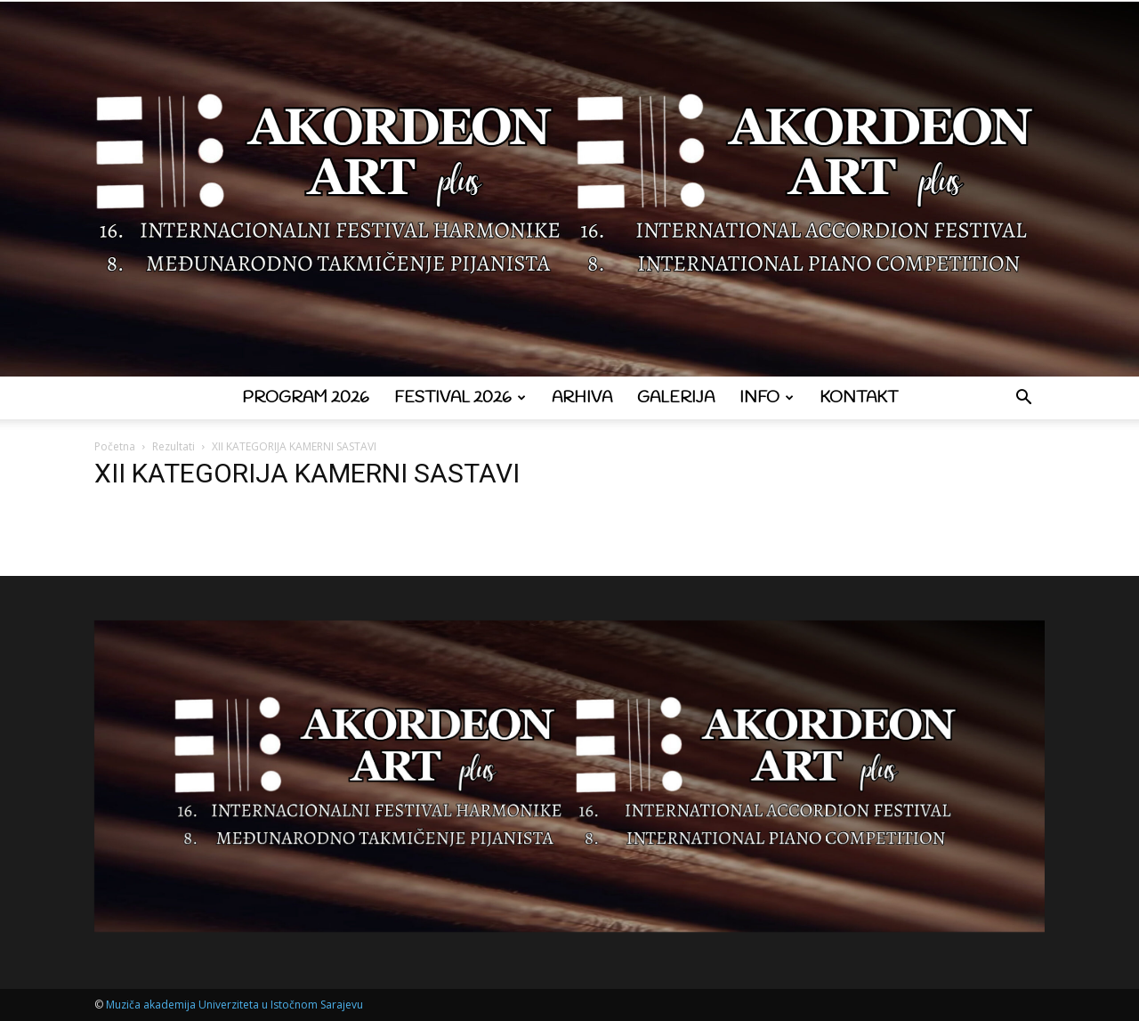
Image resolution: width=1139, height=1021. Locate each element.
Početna (114, 446)
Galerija (676, 398)
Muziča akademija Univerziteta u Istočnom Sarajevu (234, 1004)
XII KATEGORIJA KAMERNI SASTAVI (307, 473)
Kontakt (859, 398)
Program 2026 (305, 398)
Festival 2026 (460, 398)
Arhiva (582, 398)
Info (766, 398)
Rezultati (173, 446)
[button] (1023, 399)
